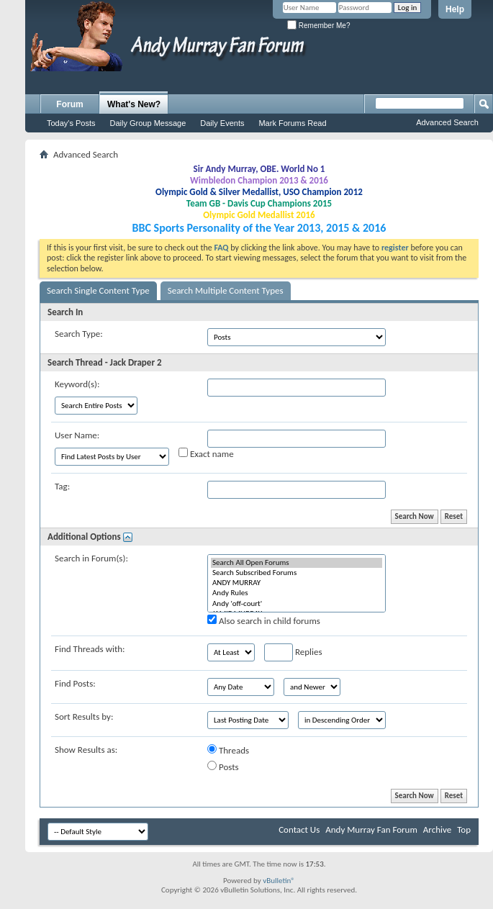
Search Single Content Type (98, 290)
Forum (69, 104)
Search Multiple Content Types (226, 290)
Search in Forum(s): (91, 558)
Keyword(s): (77, 384)
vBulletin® (279, 880)
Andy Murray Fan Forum (371, 829)
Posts (223, 766)
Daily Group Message (148, 123)
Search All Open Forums (296, 563)
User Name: (77, 435)
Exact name (206, 453)
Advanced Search (447, 122)
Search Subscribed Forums (296, 573)
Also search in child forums (263, 620)
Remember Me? (318, 26)
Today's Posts (71, 123)
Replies (293, 652)
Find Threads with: (90, 648)
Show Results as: (86, 749)
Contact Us (299, 829)
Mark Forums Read (292, 123)
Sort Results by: (84, 716)
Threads (228, 750)
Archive (437, 829)
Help (454, 9)
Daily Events (222, 123)
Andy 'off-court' (296, 604)
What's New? (133, 104)
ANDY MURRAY (296, 583)
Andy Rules (296, 593)
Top (464, 829)
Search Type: (79, 333)
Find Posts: (75, 683)
